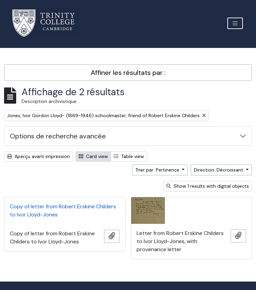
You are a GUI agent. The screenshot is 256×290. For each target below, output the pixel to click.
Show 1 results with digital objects (207, 186)
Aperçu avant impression (38, 156)
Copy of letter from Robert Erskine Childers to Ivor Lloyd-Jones (63, 210)
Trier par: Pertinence (158, 170)
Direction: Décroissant (219, 170)
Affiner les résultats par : (128, 72)
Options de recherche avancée (58, 136)
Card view (93, 156)
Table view (129, 156)
